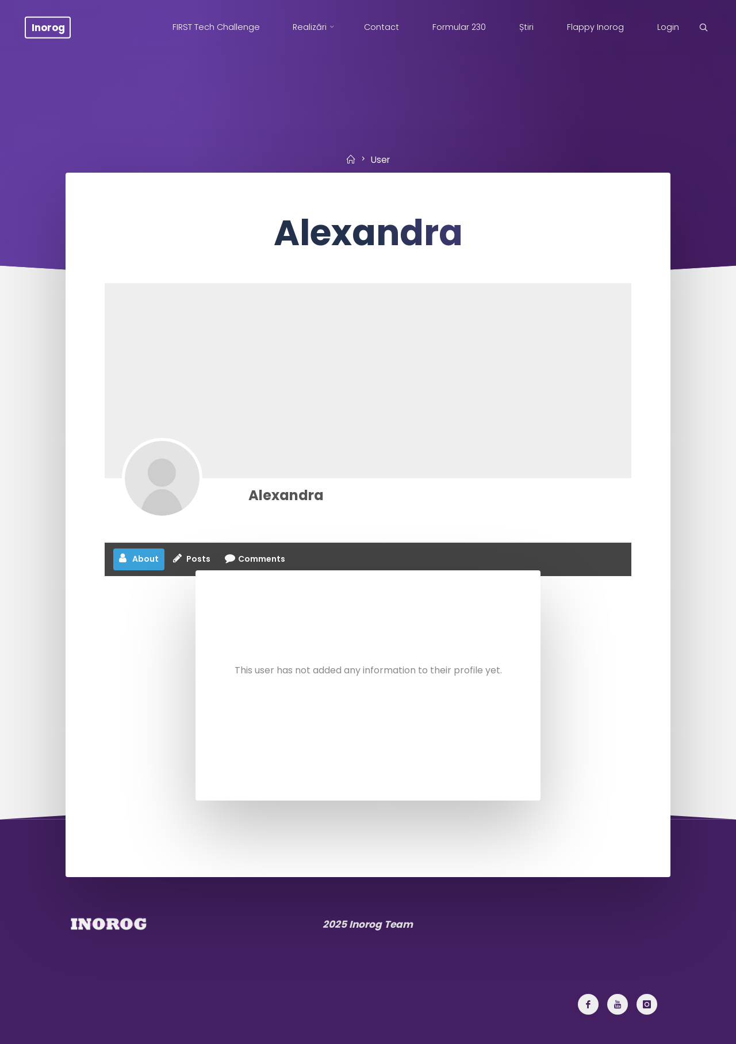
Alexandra (286, 495)
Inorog (48, 27)
